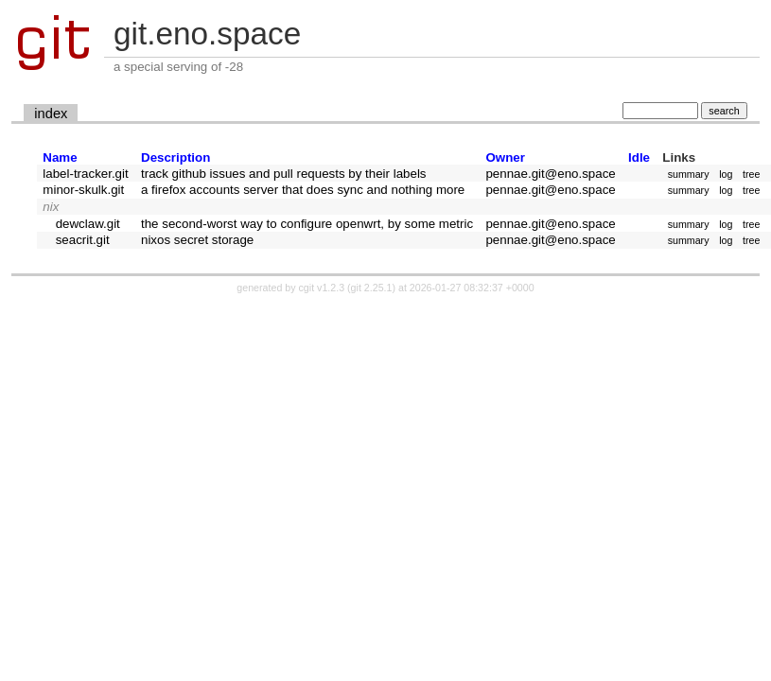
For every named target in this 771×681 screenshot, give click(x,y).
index (50, 113)
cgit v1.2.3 (322, 287)
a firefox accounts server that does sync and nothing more (302, 190)
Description (175, 157)
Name (60, 157)
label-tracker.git (85, 173)
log (725, 174)
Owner (504, 157)
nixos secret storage (197, 240)
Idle (639, 157)
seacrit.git (83, 240)
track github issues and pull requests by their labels (284, 173)
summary (689, 174)
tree (751, 174)
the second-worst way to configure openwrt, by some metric (307, 224)
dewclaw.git (88, 224)
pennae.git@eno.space (550, 173)
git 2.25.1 (372, 287)
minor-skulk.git (83, 190)
